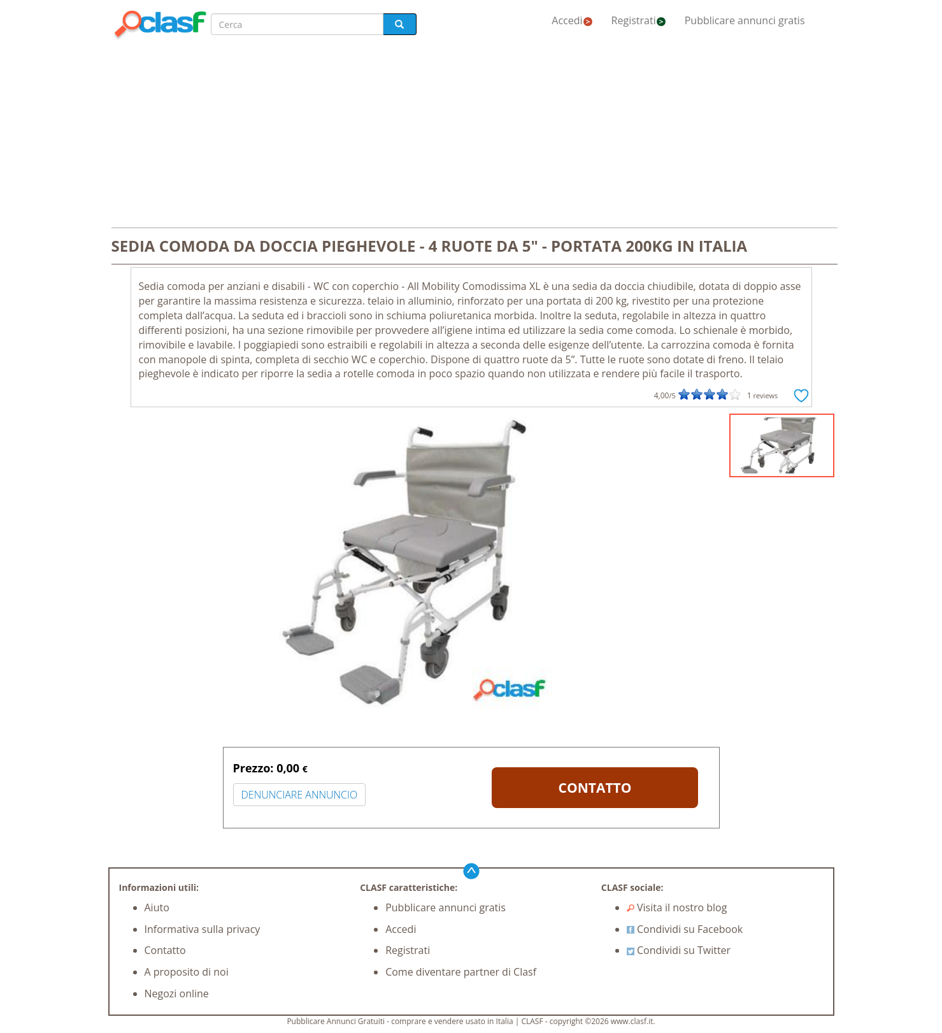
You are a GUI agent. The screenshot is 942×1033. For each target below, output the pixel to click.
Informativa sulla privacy (202, 929)
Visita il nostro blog (677, 907)
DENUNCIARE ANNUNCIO (299, 795)
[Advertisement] (471, 135)
